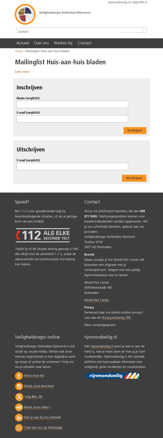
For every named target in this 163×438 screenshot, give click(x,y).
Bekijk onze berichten (39, 386)
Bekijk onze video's (37, 407)
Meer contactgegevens (100, 325)
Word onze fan (34, 375)
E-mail (28, 112)
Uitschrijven (134, 178)
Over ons (41, 43)
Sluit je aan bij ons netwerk (42, 417)
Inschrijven (135, 130)
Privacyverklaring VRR (116, 317)
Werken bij (63, 43)
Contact (85, 43)
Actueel (22, 43)
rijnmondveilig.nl (102, 346)
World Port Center (96, 300)
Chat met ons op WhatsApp (43, 427)
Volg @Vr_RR (33, 397)
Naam (28, 98)
